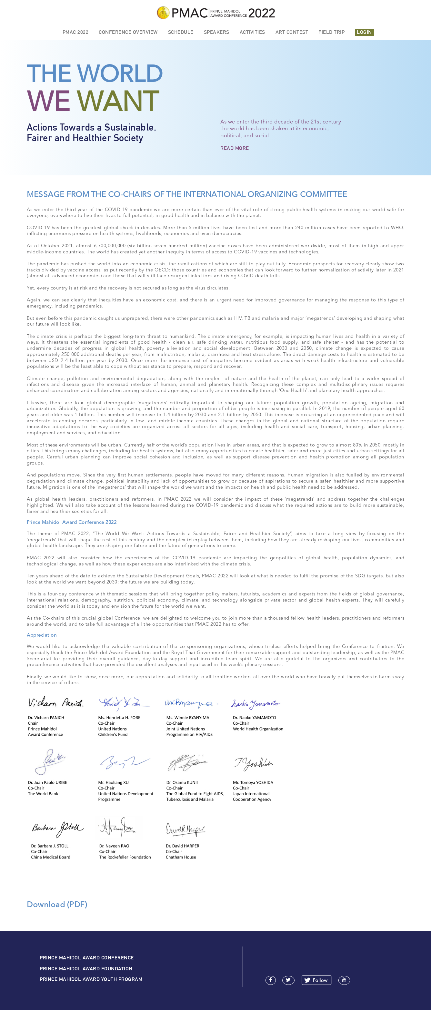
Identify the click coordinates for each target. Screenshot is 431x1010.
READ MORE (234, 148)
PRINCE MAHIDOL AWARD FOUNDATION (86, 969)
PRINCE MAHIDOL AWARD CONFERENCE (87, 958)
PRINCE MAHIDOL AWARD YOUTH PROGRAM (91, 979)
